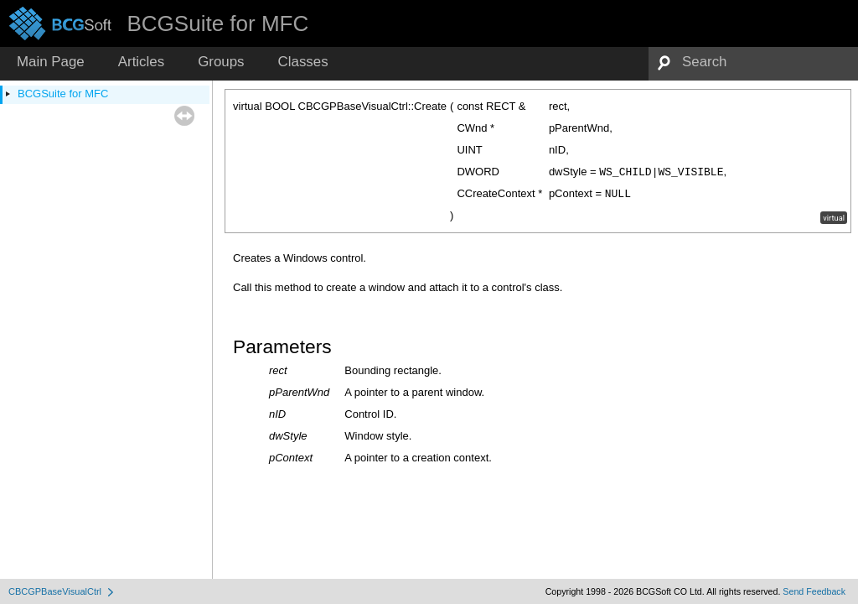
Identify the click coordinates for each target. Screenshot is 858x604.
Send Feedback (814, 591)
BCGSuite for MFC (63, 93)
